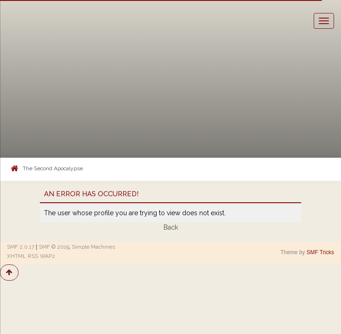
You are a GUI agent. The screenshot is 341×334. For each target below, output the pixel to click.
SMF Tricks (320, 252)
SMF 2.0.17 (20, 247)
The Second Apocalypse (53, 168)
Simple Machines (93, 247)
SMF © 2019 (54, 247)
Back (171, 227)
